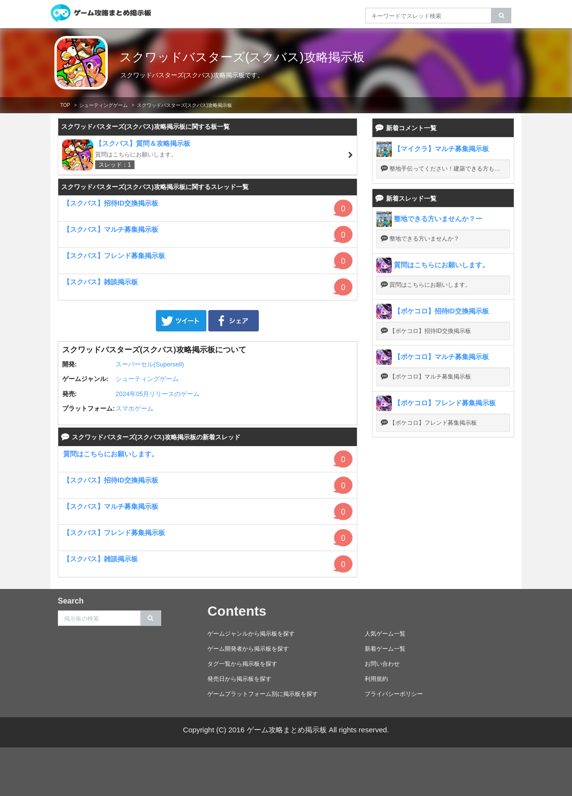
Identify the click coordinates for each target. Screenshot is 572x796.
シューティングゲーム (103, 105)
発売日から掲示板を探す (239, 678)
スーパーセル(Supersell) (150, 364)
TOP (65, 105)
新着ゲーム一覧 (385, 648)
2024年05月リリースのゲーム (158, 394)
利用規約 (376, 678)
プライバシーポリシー (394, 694)
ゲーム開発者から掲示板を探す (248, 648)
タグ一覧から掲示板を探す (242, 663)
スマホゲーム (134, 408)
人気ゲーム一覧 (385, 633)
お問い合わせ (382, 663)
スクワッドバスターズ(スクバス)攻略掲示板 (242, 57)
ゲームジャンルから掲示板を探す (251, 633)
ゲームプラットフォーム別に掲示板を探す (262, 694)
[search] (501, 15)
